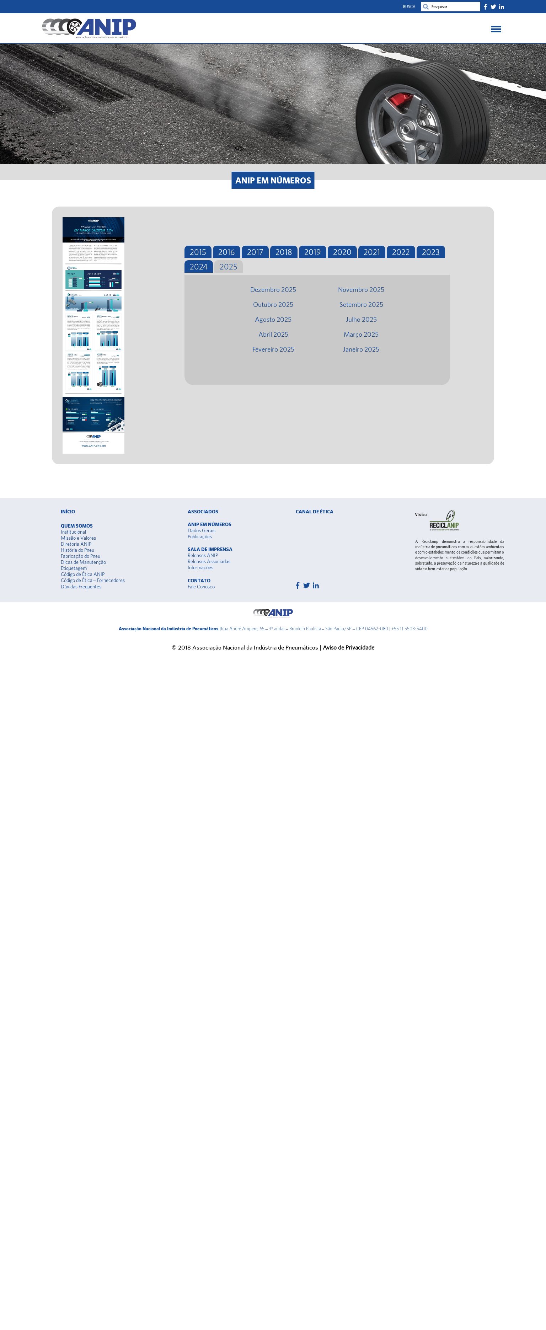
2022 (401, 251)
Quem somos (77, 526)
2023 (431, 251)
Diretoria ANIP (76, 544)
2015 (198, 251)
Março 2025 (361, 334)
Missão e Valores (78, 538)
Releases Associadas (209, 561)
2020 (342, 251)
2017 (255, 251)
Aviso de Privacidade (348, 647)
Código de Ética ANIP (83, 574)
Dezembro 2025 (273, 289)
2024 (199, 266)
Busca (409, 7)
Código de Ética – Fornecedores (93, 580)
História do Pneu (77, 550)
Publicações (200, 536)
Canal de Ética (314, 511)
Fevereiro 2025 (273, 349)
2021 (372, 251)
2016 (226, 251)
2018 (283, 251)
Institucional (73, 532)
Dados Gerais (201, 530)
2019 (312, 251)
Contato (199, 580)
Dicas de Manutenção (83, 562)
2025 (228, 266)
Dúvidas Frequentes (81, 586)
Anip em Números (209, 524)
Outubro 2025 (273, 304)
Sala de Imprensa (210, 549)
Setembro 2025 (361, 304)
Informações (200, 567)
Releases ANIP (203, 555)
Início (68, 511)
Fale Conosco (201, 586)
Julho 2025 (361, 319)
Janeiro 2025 (361, 349)
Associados (203, 511)
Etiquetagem (74, 568)
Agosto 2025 (273, 319)
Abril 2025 (273, 334)
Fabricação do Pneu (80, 556)
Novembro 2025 (361, 289)
